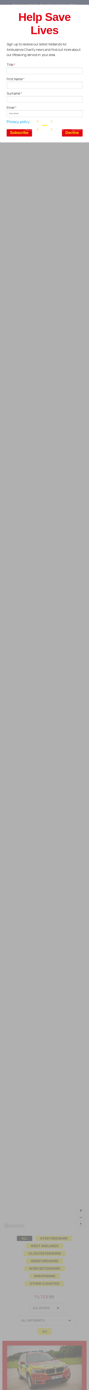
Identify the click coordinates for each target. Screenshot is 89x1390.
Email (12, 107)
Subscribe (19, 133)
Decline (72, 133)
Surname (14, 93)
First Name (16, 79)
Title (11, 64)
